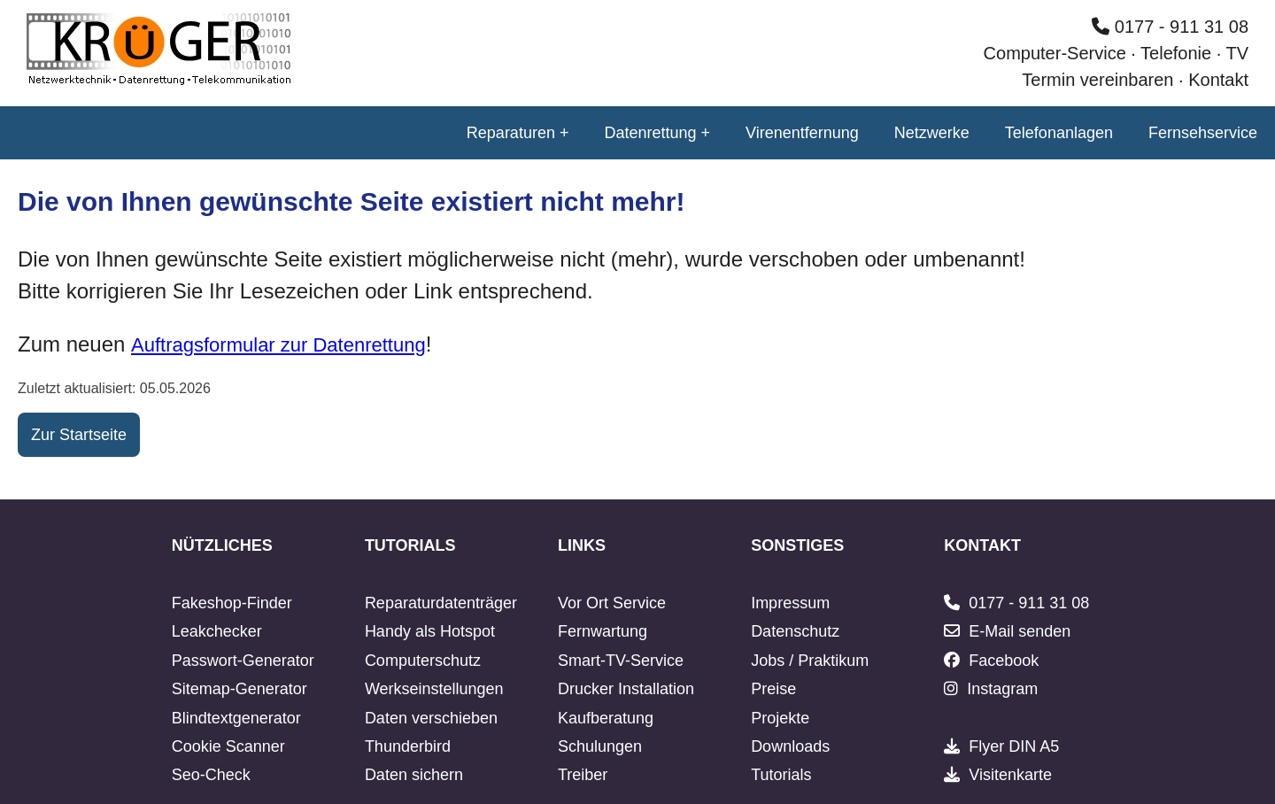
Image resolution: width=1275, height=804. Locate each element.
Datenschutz (795, 631)
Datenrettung (650, 133)
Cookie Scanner (228, 746)
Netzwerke (932, 133)
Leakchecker (217, 631)
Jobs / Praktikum (810, 660)
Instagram (1002, 689)
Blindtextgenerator (236, 718)
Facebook (1004, 660)
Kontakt (1218, 79)
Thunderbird (408, 746)
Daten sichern (414, 775)
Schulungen (600, 746)
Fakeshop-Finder (232, 603)
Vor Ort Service (612, 603)
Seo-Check (211, 775)
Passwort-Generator (243, 660)
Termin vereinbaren (1097, 79)
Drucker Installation (626, 689)
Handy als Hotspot (430, 631)
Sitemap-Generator (239, 689)
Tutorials (781, 775)
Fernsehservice (1202, 133)
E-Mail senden (1019, 631)
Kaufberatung (605, 718)
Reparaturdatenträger (441, 603)
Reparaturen (511, 133)
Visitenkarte (1010, 775)
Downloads (790, 746)
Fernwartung (602, 631)
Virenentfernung (802, 133)
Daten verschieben (431, 718)
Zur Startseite (79, 435)
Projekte (780, 718)
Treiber (582, 775)
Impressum (790, 603)
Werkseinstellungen (434, 689)
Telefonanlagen (1059, 133)
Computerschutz (423, 660)
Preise (773, 689)
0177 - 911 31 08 (1170, 26)
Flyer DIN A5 (1014, 746)
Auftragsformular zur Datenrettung (278, 345)
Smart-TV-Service (621, 660)
